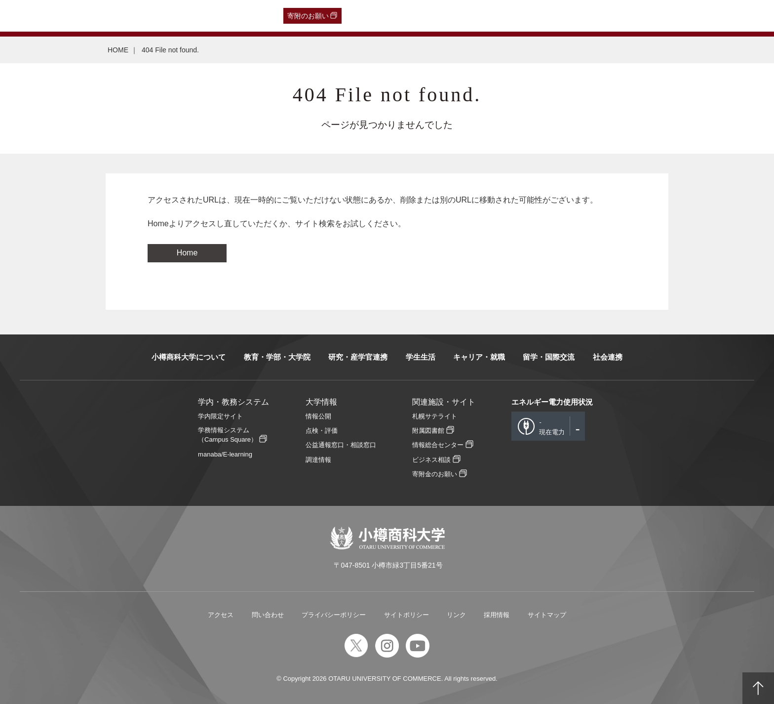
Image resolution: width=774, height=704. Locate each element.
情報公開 (318, 416)
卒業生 (67, 16)
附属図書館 (428, 430)
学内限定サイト (220, 416)
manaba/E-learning (225, 454)
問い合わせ (268, 615)
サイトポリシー (406, 615)
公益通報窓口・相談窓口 (341, 445)
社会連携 (607, 357)
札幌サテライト (434, 416)
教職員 (197, 16)
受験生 (30, 16)
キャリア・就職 (479, 357)
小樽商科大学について (189, 357)
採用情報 (496, 615)
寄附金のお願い (434, 474)
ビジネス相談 (431, 459)
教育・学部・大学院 (277, 357)
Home (187, 252)
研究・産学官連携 (357, 357)
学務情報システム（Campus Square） (227, 434)
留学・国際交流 (549, 357)
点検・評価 (322, 430)
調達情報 (318, 459)
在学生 (168, 16)
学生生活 (420, 357)
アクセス (220, 615)
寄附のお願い (308, 16)
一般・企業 (103, 16)
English (227, 16)
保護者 (139, 16)
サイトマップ (547, 615)
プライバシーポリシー (334, 615)
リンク (456, 615)
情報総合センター (438, 445)
